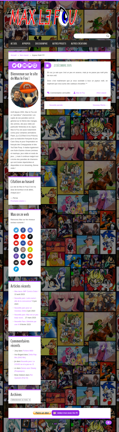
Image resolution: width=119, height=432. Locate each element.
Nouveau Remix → (100, 105)
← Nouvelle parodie (55, 105)
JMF (55, 424)
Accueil (14, 43)
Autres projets (59, 43)
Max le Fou (80, 93)
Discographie (41, 43)
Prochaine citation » (18, 201)
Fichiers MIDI (28, 351)
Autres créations (79, 43)
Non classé (24, 55)
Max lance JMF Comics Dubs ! (26, 291)
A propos (26, 43)
